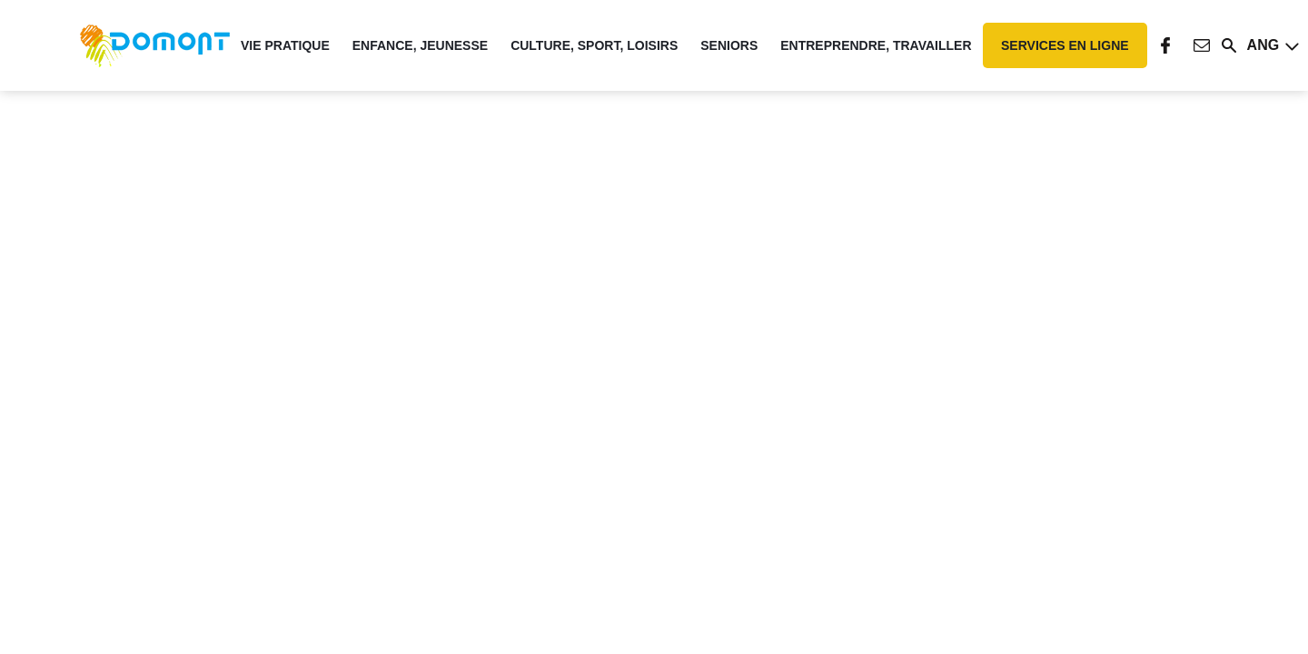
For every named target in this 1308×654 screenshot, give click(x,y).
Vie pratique (285, 45)
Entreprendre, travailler (875, 45)
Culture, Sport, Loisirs (594, 45)
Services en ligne (1065, 45)
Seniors (729, 45)
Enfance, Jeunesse (420, 45)
